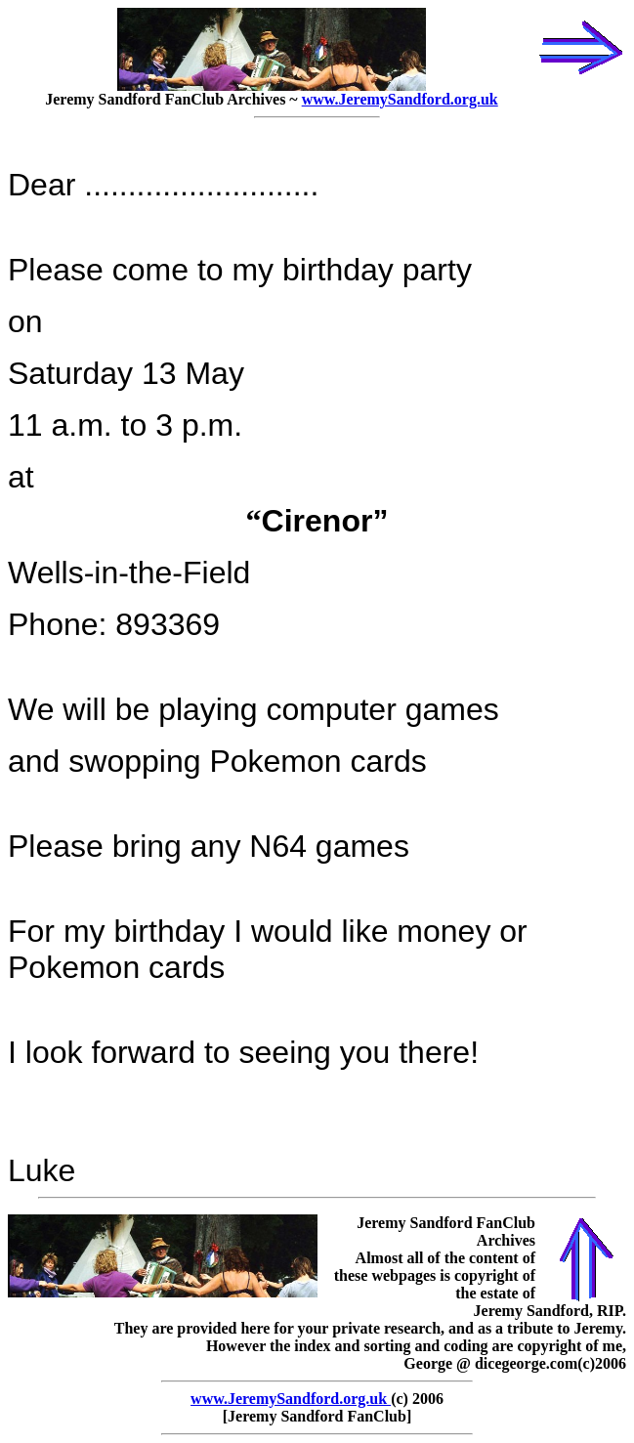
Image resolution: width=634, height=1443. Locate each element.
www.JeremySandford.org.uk (400, 99)
